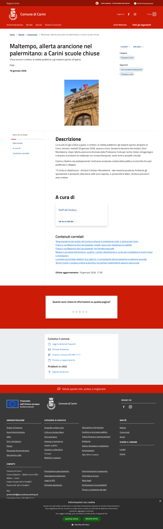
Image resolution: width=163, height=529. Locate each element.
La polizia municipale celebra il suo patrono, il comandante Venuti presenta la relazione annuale (101, 259)
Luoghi (123, 449)
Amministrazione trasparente (94, 471)
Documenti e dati (14, 455)
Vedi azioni (139, 46)
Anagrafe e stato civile (54, 427)
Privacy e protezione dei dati (94, 489)
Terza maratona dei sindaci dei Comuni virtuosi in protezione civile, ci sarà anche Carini (97, 241)
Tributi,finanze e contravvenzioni (96, 436)
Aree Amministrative (16, 432)
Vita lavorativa (50, 436)
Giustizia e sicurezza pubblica (94, 432)
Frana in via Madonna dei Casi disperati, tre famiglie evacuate (85, 248)
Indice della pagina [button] (20, 135)
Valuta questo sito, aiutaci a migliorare (81, 389)
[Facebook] (124, 14)
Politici (9, 446)
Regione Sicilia (13, 3)
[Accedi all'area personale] (143, 3)
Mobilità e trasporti (52, 457)
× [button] (160, 501)
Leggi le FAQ (49, 480)
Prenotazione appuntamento (56, 471)
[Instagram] (130, 14)
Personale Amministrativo (18, 450)
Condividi (126, 46)
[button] (81, 524)
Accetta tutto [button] (71, 519)
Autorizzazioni (88, 450)
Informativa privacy (90, 475)
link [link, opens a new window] (106, 514)
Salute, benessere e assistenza (95, 445)
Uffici (9, 436)
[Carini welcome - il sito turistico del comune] (112, 3)
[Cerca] (153, 14)
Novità (21, 34)
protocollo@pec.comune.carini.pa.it (22, 494)
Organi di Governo (14, 427)
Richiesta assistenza (53, 485)
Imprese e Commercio (53, 441)
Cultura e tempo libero (54, 432)
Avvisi (122, 436)
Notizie (123, 427)
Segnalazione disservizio (54, 475)
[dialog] (81, 514)
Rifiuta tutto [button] (92, 519)
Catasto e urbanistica (53, 449)
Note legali (86, 480)
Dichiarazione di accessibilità (94, 485)
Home (12, 34)
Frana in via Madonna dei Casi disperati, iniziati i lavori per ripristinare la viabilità (94, 245)
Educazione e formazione (93, 427)
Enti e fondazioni (14, 441)
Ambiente (86, 441)
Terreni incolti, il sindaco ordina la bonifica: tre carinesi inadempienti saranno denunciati (97, 262)
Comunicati (32, 34)
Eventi (122, 454)
